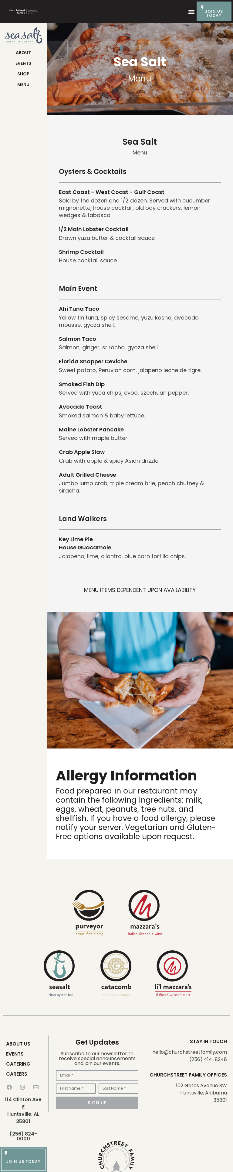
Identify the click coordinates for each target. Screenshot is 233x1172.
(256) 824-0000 (23, 1136)
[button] (192, 11)
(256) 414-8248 (208, 1059)
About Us (18, 1043)
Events (23, 63)
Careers (16, 1073)
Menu (23, 84)
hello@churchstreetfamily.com (189, 1052)
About (23, 53)
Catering (18, 1063)
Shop (23, 74)
